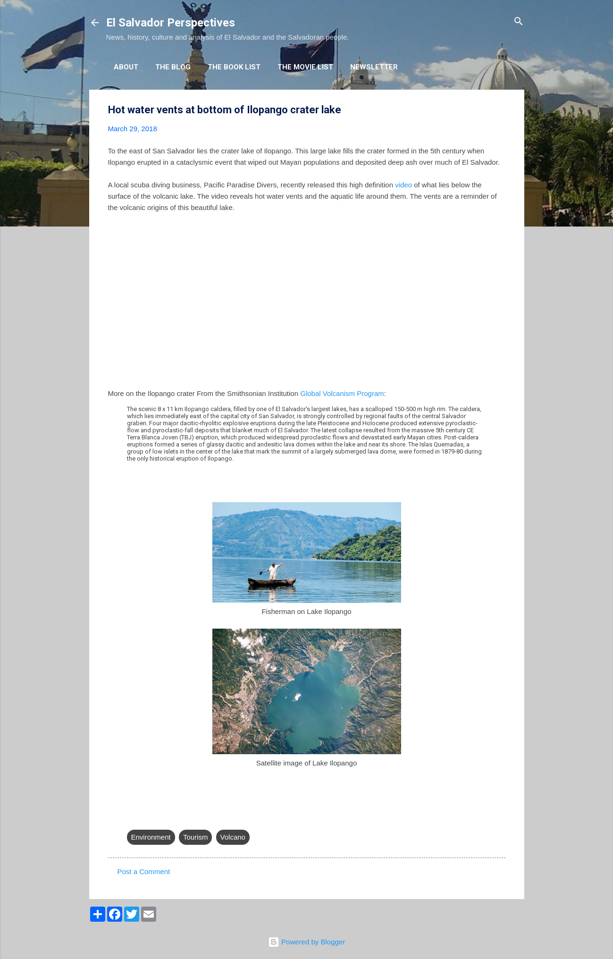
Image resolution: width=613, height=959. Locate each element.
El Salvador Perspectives (170, 22)
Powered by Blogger (306, 942)
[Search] (518, 22)
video (403, 185)
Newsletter (374, 67)
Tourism (195, 837)
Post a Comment (144, 871)
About (126, 67)
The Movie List (305, 67)
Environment (151, 837)
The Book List (234, 67)
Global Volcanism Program (342, 393)
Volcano (232, 837)
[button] (499, 110)
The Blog (173, 67)
